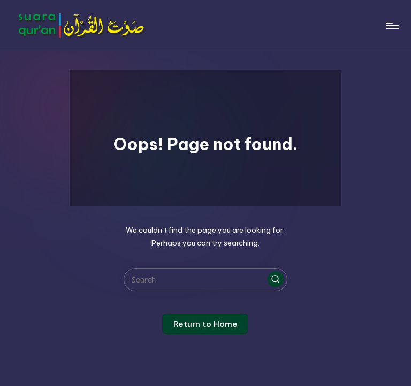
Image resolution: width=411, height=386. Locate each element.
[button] (276, 279)
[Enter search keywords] (205, 279)
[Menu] (391, 26)
